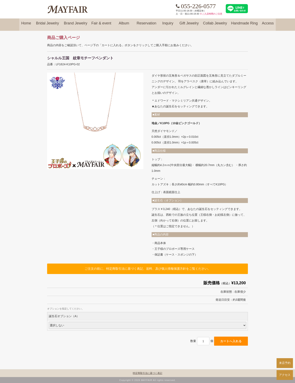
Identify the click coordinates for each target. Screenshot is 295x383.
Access (268, 25)
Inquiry (167, 25)
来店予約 (284, 363)
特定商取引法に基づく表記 (147, 373)
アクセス (284, 374)
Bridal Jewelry (47, 25)
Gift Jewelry (189, 25)
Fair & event (101, 25)
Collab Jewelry (215, 25)
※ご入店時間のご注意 (211, 14)
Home (26, 25)
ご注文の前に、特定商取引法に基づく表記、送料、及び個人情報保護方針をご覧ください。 (148, 268)
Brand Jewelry (75, 25)
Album (124, 25)
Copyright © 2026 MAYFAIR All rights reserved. (147, 380)
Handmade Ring (244, 25)
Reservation (146, 25)
